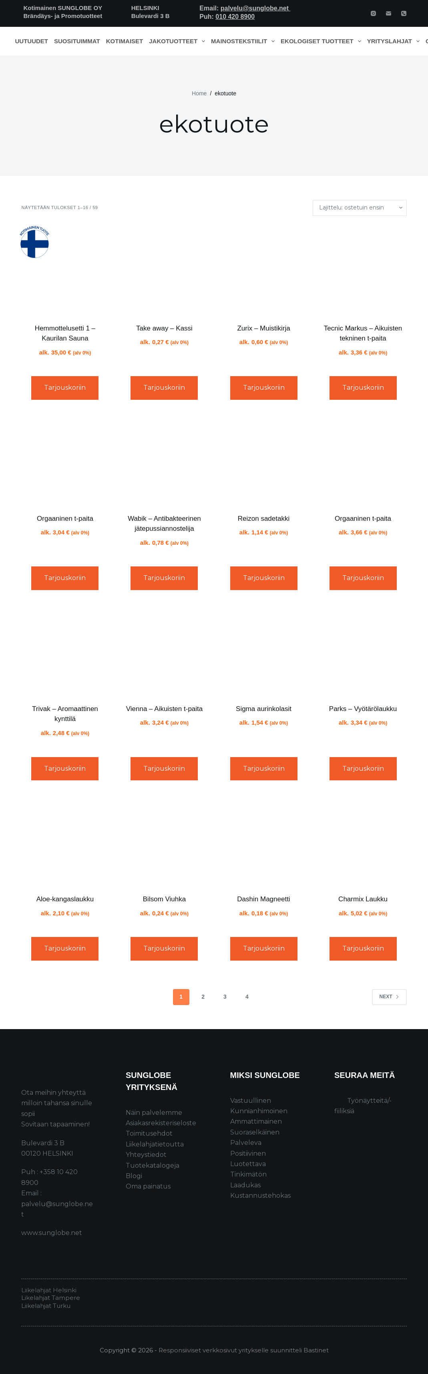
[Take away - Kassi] (164, 269)
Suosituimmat (77, 41)
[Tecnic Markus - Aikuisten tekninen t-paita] (363, 269)
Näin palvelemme (154, 1112)
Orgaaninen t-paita (65, 518)
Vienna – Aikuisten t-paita (164, 709)
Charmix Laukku (363, 899)
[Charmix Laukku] (363, 840)
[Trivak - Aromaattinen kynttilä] (65, 650)
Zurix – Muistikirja (263, 328)
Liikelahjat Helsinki (48, 1290)
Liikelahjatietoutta (155, 1144)
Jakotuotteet (178, 41)
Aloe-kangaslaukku (65, 899)
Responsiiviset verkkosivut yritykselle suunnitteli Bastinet (244, 1350)
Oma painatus (148, 1186)
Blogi (134, 1176)
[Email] (388, 13)
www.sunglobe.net (51, 1233)
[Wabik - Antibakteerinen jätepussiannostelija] (164, 460)
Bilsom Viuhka (164, 899)
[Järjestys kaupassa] (360, 208)
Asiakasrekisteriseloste (161, 1123)
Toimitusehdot (149, 1133)
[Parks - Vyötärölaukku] (363, 650)
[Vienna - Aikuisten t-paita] (164, 650)
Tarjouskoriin (65, 387)
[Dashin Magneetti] (263, 840)
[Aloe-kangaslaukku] (65, 840)
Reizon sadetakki (263, 518)
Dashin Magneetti (263, 899)
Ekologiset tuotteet (322, 41)
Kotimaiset (124, 41)
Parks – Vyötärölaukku (363, 709)
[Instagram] (373, 13)
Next (389, 996)
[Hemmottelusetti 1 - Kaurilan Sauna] (65, 269)
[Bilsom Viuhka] (164, 840)
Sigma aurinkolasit (263, 709)
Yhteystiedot (146, 1154)
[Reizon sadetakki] (263, 460)
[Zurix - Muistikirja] (263, 269)
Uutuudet (31, 41)
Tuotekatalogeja (152, 1165)
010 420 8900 (235, 16)
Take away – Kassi (164, 328)
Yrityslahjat (395, 41)
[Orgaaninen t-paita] (65, 460)
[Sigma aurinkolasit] (263, 650)
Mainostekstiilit (244, 41)
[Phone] (403, 13)
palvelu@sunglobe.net (256, 8)
